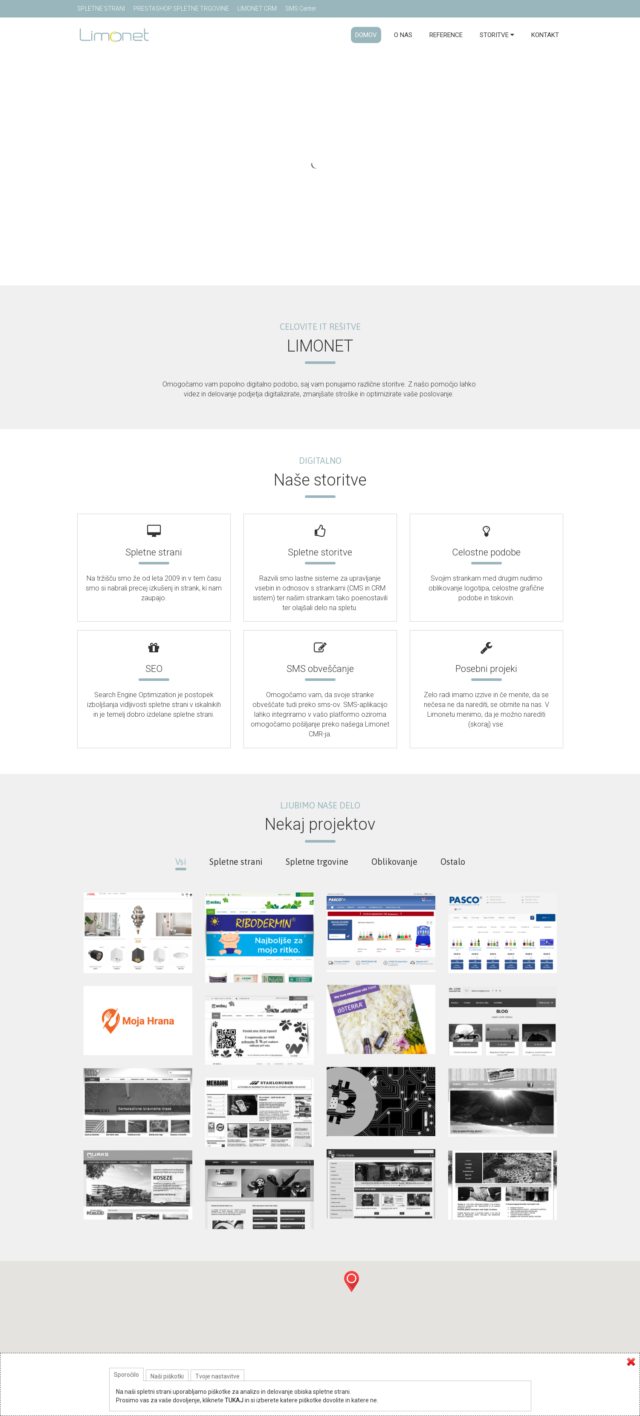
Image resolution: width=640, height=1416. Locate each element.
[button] (351, 1281)
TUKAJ (234, 1400)
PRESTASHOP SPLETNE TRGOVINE (181, 8)
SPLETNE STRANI (101, 8)
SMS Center (300, 8)
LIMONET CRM (257, 8)
